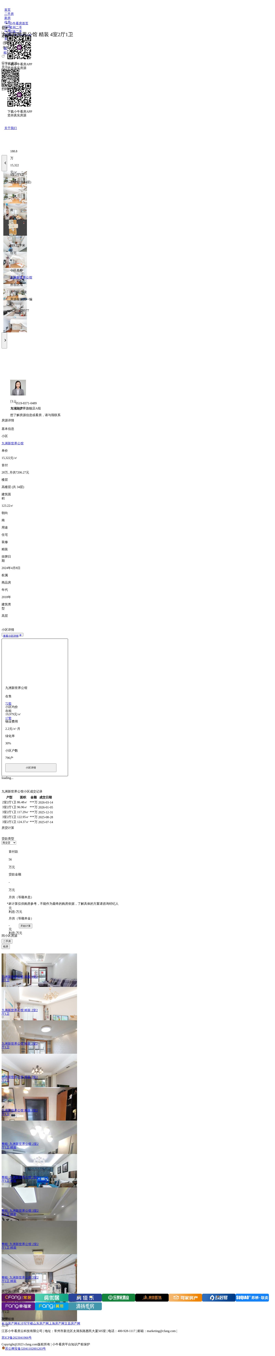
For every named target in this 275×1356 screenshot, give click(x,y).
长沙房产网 (9, 1323)
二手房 (7, 941)
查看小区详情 (12, 635)
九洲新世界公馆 (21, 277)
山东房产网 (41, 1323)
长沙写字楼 (25, 1323)
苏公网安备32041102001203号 (25, 1348)
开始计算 (25, 925)
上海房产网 (56, 1323)
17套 (8, 718)
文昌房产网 (72, 1323)
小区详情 (31, 767)
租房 (5, 946)
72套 (8, 703)
